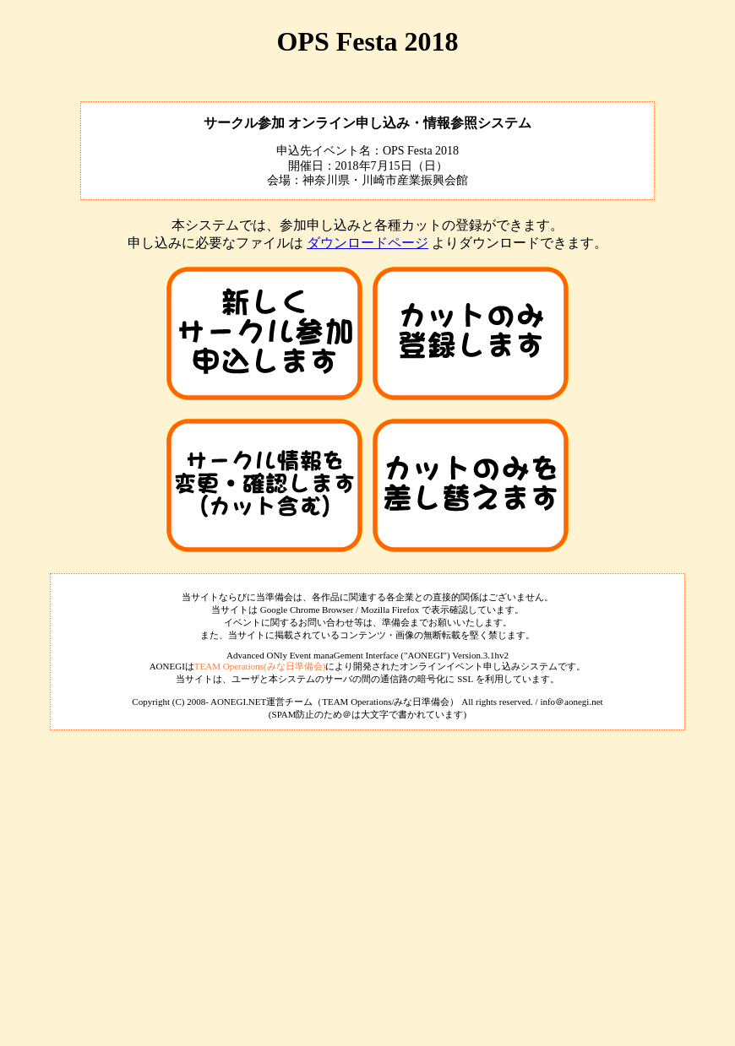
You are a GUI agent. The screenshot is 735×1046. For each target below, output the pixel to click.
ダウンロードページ (367, 243)
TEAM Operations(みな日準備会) (260, 666)
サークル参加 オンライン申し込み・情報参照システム (367, 123)
